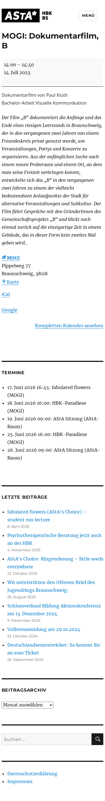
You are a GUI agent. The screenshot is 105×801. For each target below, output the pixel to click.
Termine (13, 372)
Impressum (19, 781)
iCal (6, 294)
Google (9, 310)
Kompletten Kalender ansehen (69, 325)
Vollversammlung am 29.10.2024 (43, 629)
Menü (88, 15)
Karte (10, 282)
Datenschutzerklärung (32, 773)
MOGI (11, 258)
